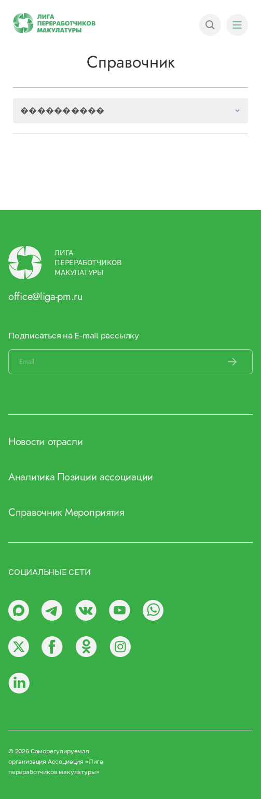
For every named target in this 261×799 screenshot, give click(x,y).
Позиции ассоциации (105, 476)
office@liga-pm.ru (45, 296)
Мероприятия (95, 512)
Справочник (35, 512)
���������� (62, 110)
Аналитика (31, 476)
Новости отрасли (45, 441)
